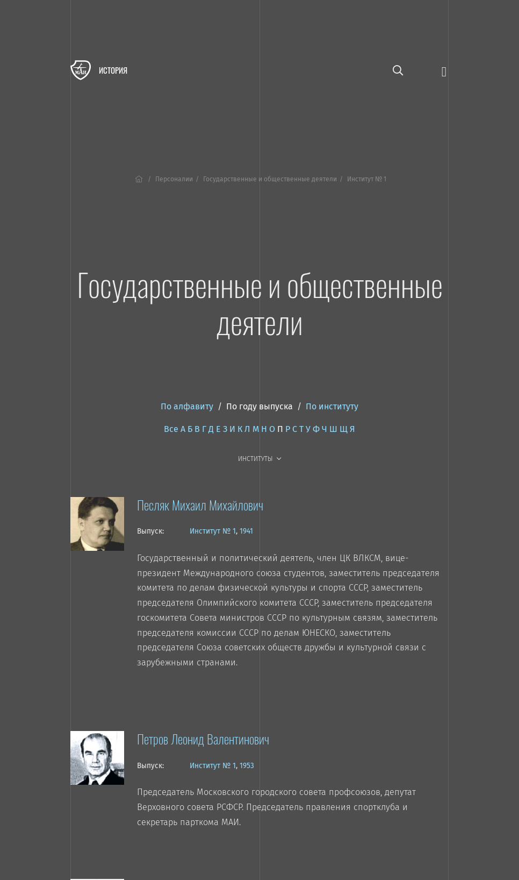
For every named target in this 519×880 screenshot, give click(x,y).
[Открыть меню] (444, 70)
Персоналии (174, 179)
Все (171, 429)
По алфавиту (187, 406)
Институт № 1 (213, 531)
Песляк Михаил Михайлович (200, 504)
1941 (246, 531)
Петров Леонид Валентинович (203, 738)
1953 (247, 765)
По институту (332, 406)
